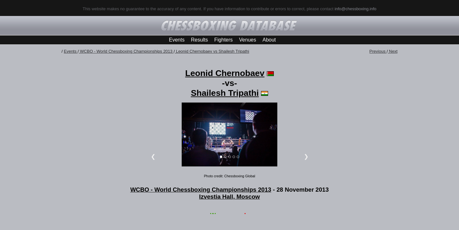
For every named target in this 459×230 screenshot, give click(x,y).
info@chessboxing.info (355, 8)
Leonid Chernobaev (225, 73)
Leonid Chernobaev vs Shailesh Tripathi (212, 51)
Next (392, 51)
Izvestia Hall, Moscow (229, 196)
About (269, 39)
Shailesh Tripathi (225, 93)
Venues (247, 39)
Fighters (223, 39)
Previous (378, 51)
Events (177, 39)
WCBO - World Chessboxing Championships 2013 (126, 51)
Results (199, 39)
